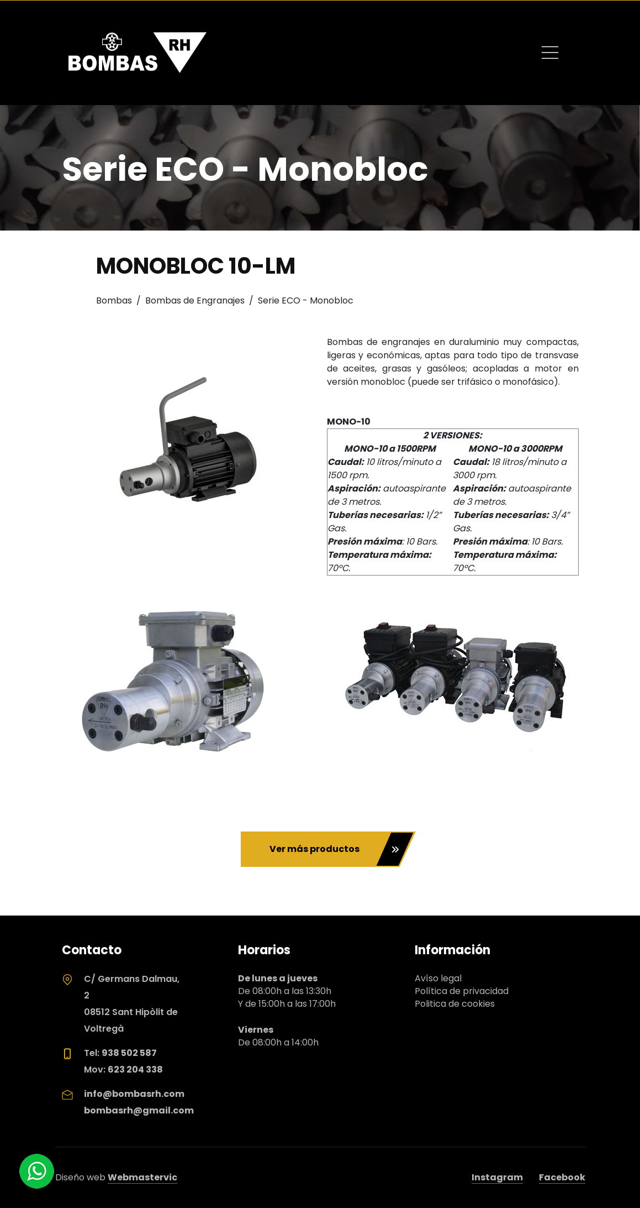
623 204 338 (135, 1069)
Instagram (497, 1177)
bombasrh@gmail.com (139, 1110)
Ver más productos (334, 849)
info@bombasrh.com (134, 1093)
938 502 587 (129, 1053)
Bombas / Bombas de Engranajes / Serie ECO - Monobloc (224, 300)
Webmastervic (142, 1177)
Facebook (562, 1177)
